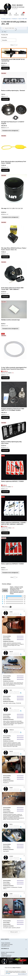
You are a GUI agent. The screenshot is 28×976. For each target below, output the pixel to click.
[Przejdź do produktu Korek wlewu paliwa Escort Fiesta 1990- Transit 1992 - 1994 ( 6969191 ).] (14, 273)
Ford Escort (14, 18)
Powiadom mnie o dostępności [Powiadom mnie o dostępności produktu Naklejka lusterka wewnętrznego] (10, 328)
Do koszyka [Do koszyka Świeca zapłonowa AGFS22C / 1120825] (5, 491)
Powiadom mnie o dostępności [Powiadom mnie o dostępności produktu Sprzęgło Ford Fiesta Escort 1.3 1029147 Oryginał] (10, 130)
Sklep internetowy (12, 967)
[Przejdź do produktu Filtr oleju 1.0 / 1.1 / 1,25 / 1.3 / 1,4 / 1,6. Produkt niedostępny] (14, 190)
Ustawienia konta (5, 946)
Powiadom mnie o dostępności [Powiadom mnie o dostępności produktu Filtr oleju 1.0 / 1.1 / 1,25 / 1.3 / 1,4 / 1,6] (10, 217)
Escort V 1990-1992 (23, 18)
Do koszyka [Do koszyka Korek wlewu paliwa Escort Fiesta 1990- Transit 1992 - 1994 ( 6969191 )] (5, 296)
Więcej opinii (14, 932)
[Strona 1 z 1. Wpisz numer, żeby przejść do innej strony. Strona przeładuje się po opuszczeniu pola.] (15, 45)
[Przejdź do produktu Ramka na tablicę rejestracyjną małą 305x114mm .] (14, 430)
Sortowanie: (4, 37)
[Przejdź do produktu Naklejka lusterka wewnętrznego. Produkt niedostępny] (14, 309)
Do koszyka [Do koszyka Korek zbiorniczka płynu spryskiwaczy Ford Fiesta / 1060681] (5, 170)
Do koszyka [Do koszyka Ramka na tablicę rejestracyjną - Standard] (5, 99)
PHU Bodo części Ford (5, 18)
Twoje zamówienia (5, 943)
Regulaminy (4, 953)
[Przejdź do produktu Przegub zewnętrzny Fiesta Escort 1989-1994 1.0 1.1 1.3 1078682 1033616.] (14, 394)
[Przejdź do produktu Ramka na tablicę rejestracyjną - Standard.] (14, 80)
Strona (12, 45)
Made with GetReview (22, 973)
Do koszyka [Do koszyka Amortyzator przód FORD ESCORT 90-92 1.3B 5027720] (5, 68)
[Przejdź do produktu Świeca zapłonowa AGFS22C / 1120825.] (14, 467)
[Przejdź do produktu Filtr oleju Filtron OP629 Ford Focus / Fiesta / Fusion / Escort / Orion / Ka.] (14, 234)
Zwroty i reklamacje (6, 956)
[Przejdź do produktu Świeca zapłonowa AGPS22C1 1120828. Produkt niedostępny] (14, 549)
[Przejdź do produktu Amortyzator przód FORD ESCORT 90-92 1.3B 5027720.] (14, 53)
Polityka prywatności (6, 955)
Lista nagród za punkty (7, 944)
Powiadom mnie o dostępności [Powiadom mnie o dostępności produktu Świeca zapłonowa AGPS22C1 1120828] (10, 572)
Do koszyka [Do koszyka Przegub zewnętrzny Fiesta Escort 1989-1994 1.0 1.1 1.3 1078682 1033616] (5, 417)
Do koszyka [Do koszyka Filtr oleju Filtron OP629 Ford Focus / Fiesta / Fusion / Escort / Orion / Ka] (5, 256)
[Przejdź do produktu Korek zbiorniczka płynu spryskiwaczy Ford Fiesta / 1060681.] (14, 147)
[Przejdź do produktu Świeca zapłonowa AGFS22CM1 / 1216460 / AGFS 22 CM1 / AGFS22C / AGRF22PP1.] (14, 508)
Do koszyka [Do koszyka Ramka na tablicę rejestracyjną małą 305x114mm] (5, 450)
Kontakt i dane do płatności (7, 952)
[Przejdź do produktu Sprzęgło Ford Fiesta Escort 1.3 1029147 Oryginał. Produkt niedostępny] (14, 111)
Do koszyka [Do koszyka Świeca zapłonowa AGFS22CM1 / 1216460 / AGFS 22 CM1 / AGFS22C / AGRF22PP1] (5, 532)
